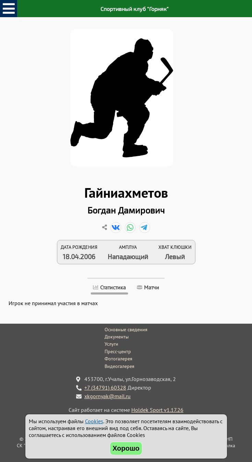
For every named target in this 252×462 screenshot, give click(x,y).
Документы (117, 336)
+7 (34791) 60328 (105, 387)
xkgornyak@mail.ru (107, 396)
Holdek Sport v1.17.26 (157, 409)
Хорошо (126, 448)
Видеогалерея (119, 366)
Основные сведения (126, 329)
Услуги (111, 344)
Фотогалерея (118, 358)
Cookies (94, 421)
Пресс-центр (118, 351)
